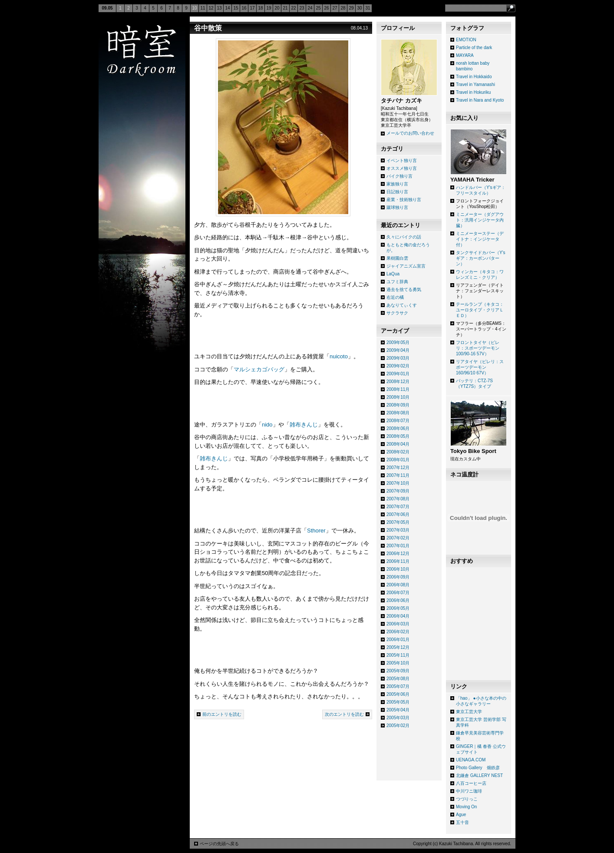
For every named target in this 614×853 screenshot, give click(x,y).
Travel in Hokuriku (473, 92)
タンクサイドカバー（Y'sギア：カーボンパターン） (480, 258)
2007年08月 (397, 498)
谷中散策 (208, 28)
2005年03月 (397, 717)
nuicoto (339, 356)
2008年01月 (397, 459)
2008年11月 (397, 389)
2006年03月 (397, 624)
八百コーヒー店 (471, 783)
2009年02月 (397, 366)
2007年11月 (397, 475)
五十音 (462, 822)
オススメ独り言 (401, 168)
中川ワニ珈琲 (469, 791)
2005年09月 (397, 670)
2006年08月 (397, 584)
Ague (461, 814)
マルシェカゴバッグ (259, 369)
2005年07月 (397, 686)
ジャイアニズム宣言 (406, 266)
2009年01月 (397, 373)
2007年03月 (397, 530)
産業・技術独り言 (403, 199)
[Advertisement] (409, 756)
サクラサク (397, 313)
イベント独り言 (401, 160)
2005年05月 (397, 702)
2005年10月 (397, 663)
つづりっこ (467, 799)
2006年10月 (397, 569)
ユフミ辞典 (397, 281)
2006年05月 (397, 608)
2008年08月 (397, 412)
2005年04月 (397, 710)
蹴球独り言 (397, 207)
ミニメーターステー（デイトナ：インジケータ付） (480, 239)
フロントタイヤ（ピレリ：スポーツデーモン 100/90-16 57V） (477, 348)
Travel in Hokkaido (474, 76)
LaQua (392, 273)
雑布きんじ (304, 424)
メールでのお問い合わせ (410, 133)
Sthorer (316, 530)
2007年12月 (397, 467)
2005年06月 (397, 694)
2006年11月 (397, 561)
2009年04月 (397, 350)
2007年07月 (397, 506)
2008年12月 (397, 381)
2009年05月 (397, 342)
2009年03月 (397, 358)
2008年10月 (397, 397)
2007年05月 (397, 522)
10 (194, 8)
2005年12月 (397, 647)
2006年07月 (397, 592)
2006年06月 (397, 600)
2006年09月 (397, 577)
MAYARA (465, 55)
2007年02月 (397, 538)
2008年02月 (397, 452)
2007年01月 (397, 545)
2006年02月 (397, 631)
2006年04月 (397, 616)
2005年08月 (397, 678)
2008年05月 (397, 436)
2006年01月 (397, 639)
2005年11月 (397, 655)
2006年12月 (397, 553)
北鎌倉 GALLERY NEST (479, 775)
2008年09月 (397, 405)
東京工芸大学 (469, 711)
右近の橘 (395, 297)
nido (267, 424)
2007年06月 (397, 514)
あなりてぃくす (401, 305)
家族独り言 (397, 184)
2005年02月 (397, 725)
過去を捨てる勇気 (403, 289)
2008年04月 (397, 444)
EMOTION (466, 39)
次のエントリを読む (344, 714)
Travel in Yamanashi (475, 84)
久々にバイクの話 (403, 237)
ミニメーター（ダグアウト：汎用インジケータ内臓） (480, 220)
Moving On (466, 806)
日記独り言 (397, 191)
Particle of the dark (474, 47)
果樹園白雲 (397, 258)
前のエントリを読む (221, 714)
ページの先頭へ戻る (219, 843)
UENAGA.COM (470, 759)
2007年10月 (397, 483)
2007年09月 (397, 491)
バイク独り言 (399, 176)
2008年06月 (397, 428)
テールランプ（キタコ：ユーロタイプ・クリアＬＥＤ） (480, 310)
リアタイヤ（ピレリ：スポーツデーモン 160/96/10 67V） (480, 367)
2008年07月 (397, 420)
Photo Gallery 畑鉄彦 (478, 767)
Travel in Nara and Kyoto (480, 100)
